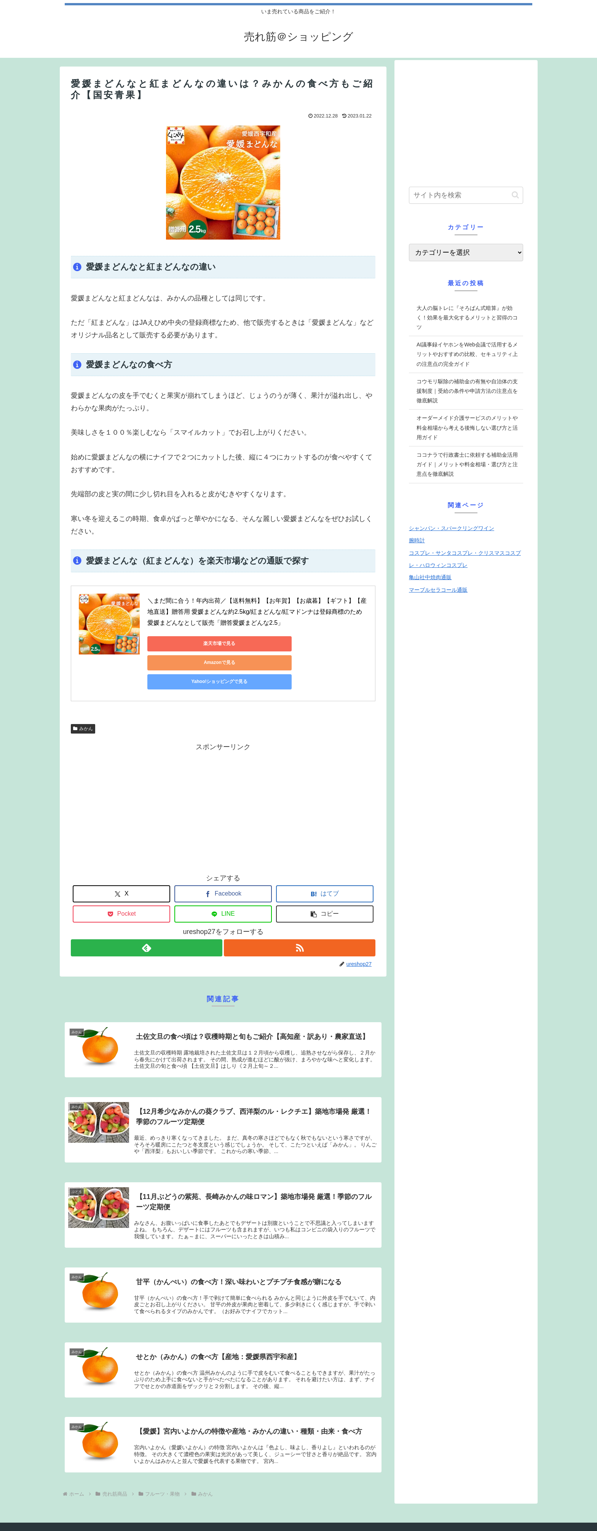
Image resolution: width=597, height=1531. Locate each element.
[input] (466, 195)
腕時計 (417, 540)
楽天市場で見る (182, 643)
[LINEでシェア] (223, 876)
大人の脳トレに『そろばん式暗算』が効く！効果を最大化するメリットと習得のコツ (467, 317)
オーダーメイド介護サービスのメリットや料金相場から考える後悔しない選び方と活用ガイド (467, 427)
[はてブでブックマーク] (325, 855)
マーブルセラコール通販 (438, 590)
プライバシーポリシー (93, 1517)
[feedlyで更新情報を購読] (146, 909)
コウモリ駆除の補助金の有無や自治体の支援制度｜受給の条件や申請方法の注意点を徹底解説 (467, 390)
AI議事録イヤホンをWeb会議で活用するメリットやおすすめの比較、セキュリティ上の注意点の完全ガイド (467, 354)
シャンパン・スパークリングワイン (451, 528)
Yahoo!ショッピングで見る (326, 643)
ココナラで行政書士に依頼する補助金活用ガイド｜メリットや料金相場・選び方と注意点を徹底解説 (467, 464)
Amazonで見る (254, 643)
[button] (325, 876)
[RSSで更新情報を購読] (300, 909)
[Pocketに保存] (121, 876)
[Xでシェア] (121, 855)
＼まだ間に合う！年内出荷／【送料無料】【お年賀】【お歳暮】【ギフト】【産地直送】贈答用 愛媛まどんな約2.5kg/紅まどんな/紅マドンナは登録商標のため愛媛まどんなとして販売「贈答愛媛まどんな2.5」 (257, 611)
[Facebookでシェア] (223, 855)
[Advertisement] (223, 768)
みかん (83, 690)
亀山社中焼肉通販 (430, 577)
